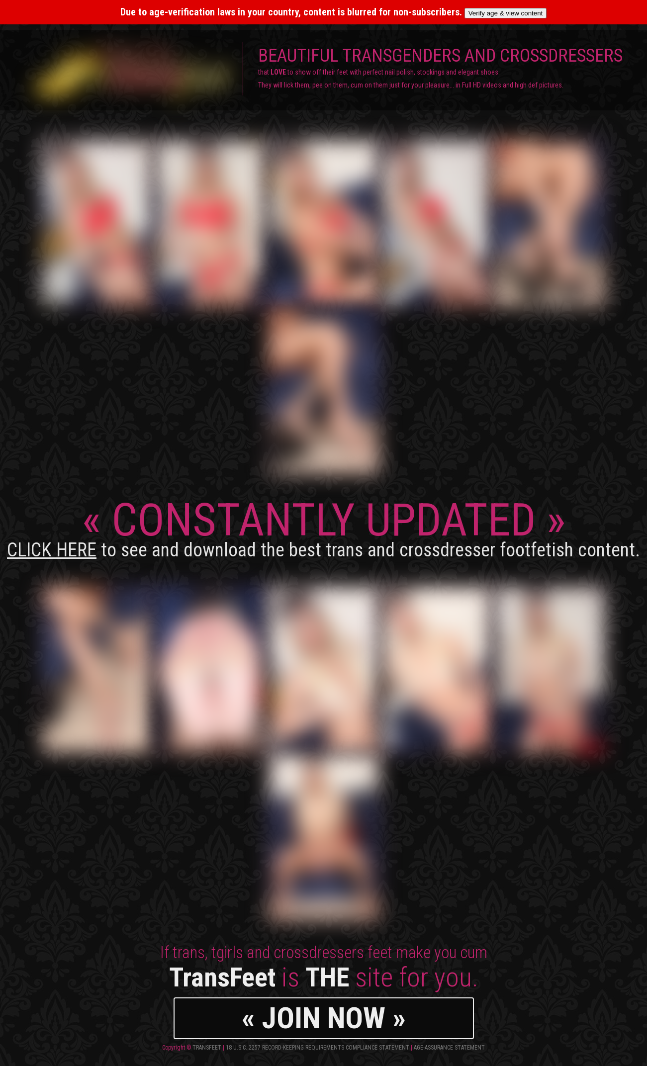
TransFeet (206, 1047)
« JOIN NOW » (324, 1018)
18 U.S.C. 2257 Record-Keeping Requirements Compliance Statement (317, 1047)
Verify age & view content (505, 13)
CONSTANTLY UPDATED (323, 527)
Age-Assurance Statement (449, 1047)
